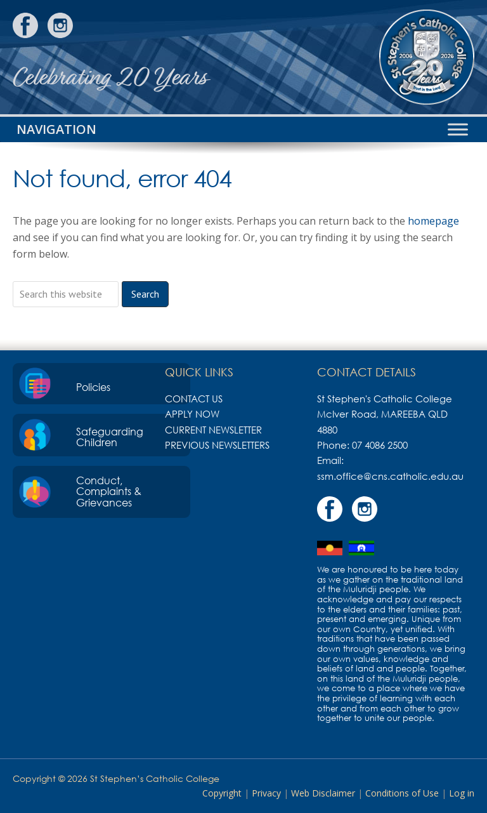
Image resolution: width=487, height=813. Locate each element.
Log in (461, 793)
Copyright (222, 793)
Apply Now (192, 414)
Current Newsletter (213, 429)
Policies (93, 387)
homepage (433, 221)
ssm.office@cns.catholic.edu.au (390, 476)
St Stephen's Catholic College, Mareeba (426, 57)
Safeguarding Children (109, 437)
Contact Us (194, 398)
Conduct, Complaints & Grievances (108, 491)
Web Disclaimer (323, 793)
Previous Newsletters (217, 445)
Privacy (266, 793)
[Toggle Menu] (458, 129)
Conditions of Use (402, 793)
